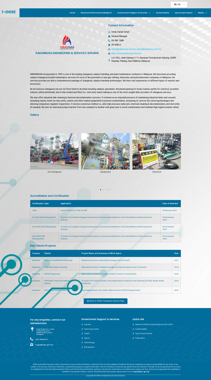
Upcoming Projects (183, 12)
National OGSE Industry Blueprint (96, 12)
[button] (33, 153)
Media (202, 13)
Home (72, 12)
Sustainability (162, 12)
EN (177, 4)
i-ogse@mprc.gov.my (44, 345)
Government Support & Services (133, 13)
